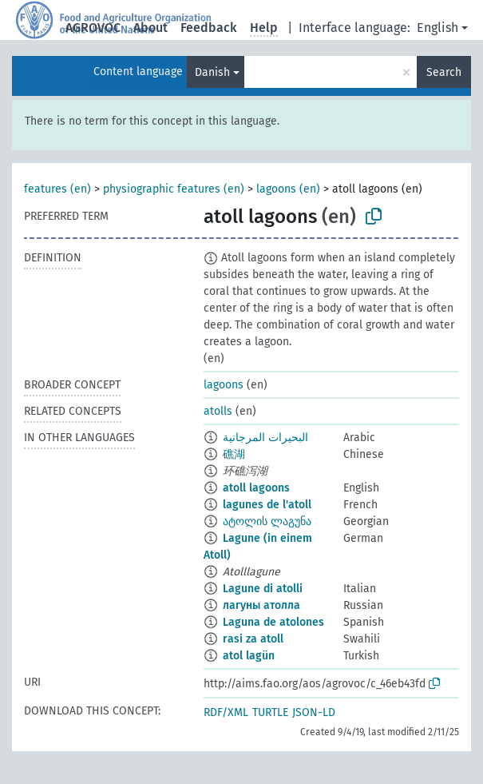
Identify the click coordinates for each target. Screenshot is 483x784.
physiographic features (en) (173, 189)
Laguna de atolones (273, 622)
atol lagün (249, 656)
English (437, 27)
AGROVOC (93, 27)
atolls (218, 411)
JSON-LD (313, 712)
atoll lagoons (256, 488)
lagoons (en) (288, 189)
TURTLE (270, 712)
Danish (212, 72)
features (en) (57, 189)
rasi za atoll (253, 639)
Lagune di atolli (263, 588)
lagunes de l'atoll (267, 504)
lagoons (223, 385)
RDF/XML (226, 712)
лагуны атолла (261, 605)
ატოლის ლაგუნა (267, 521)
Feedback (208, 27)
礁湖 (234, 454)
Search (443, 72)
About (150, 27)
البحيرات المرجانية (265, 437)
